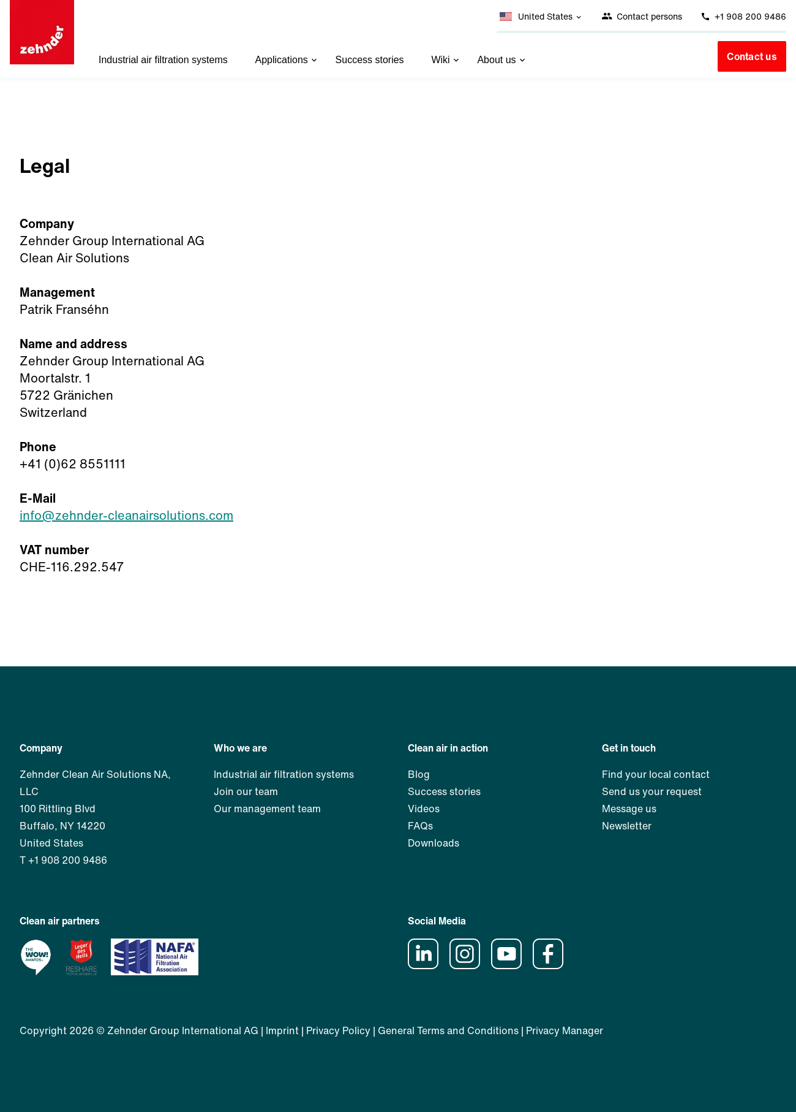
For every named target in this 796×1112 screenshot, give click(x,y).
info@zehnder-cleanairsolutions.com (126, 515)
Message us (629, 808)
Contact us (752, 56)
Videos (424, 808)
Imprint (282, 1030)
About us (502, 60)
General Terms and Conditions (448, 1030)
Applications (287, 60)
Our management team (267, 808)
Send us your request (652, 791)
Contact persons (641, 16)
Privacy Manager (564, 1030)
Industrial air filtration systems (163, 60)
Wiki (446, 60)
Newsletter (626, 825)
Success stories (370, 60)
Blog (419, 774)
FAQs (420, 825)
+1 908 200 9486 (743, 16)
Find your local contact (656, 774)
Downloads (433, 843)
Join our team (246, 791)
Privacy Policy (338, 1030)
